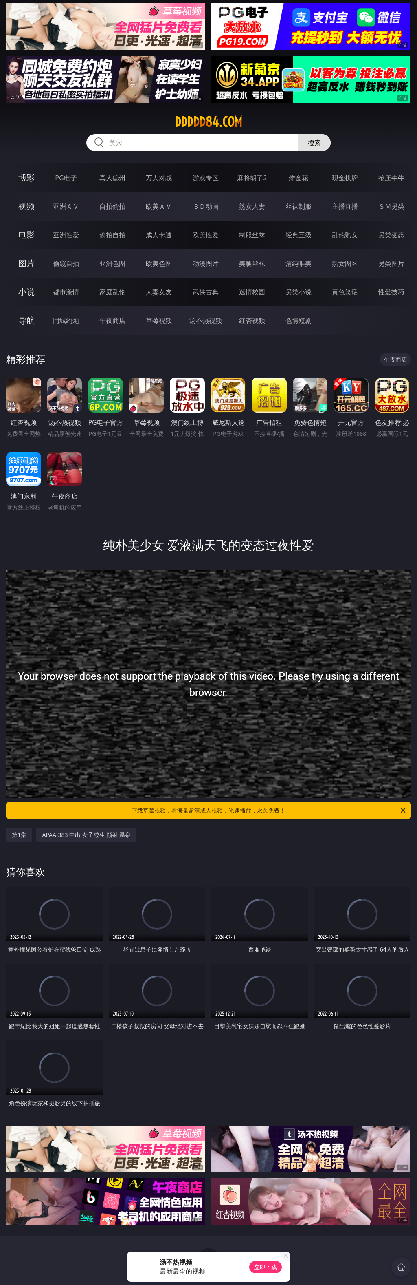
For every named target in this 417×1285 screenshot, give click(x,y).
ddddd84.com (208, 122)
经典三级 (298, 234)
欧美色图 (159, 263)
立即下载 (265, 1267)
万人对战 (159, 177)
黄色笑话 (345, 291)
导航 (26, 320)
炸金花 (298, 177)
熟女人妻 (252, 206)
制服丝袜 (252, 234)
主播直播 (345, 206)
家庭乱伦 (112, 291)
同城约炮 (66, 320)
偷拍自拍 (112, 234)
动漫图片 (206, 263)
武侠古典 (206, 291)
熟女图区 (345, 263)
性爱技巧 (391, 291)
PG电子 (66, 177)
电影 (26, 234)
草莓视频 (159, 320)
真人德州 (112, 177)
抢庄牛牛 (391, 177)
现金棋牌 (345, 177)
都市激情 (66, 291)
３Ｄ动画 (206, 206)
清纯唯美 (298, 263)
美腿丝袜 (252, 263)
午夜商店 (112, 320)
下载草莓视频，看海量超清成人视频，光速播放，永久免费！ (269, 810)
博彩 (26, 177)
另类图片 (391, 263)
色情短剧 (298, 320)
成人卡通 (159, 234)
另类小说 (298, 291)
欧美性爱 (206, 234)
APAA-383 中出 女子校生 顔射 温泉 (86, 835)
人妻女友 (159, 291)
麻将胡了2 (252, 177)
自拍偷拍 (112, 206)
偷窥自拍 (66, 263)
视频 (26, 206)
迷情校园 (252, 291)
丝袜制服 (298, 206)
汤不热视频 (205, 320)
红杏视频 (252, 320)
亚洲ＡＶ (66, 206)
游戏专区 (206, 177)
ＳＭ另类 (391, 206)
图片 (26, 263)
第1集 (19, 835)
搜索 (314, 142)
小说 (26, 291)
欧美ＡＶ (159, 206)
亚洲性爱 (66, 234)
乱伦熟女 (345, 234)
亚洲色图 (112, 263)
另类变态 (391, 234)
